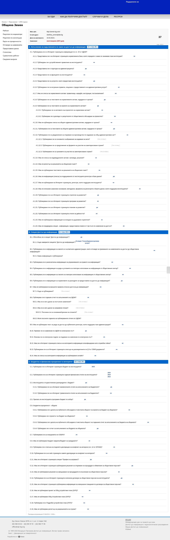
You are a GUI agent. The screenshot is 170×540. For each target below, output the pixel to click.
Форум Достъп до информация (136, 527)
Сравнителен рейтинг (11, 55)
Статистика (7, 52)
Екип (10, 533)
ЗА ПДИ (51, 16)
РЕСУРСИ (118, 16)
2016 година (23, 22)
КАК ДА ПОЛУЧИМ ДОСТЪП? (73, 16)
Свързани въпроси (10, 59)
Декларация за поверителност (25, 533)
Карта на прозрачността (12, 41)
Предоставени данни (11, 48)
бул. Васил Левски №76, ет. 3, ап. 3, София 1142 (29, 521)
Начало (4, 22)
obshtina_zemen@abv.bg (55, 35)
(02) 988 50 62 (17, 524)
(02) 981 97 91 (28, 524)
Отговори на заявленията (12, 45)
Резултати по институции (12, 38)
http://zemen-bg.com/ (53, 32)
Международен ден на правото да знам (140, 522)
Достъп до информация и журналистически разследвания (146, 524)
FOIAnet (128, 529)
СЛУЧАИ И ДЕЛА (100, 16)
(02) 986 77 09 (40, 524)
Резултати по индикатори (12, 34)
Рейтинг (6, 30)
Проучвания (13, 22)
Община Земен (12, 25)
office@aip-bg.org (18, 527)
